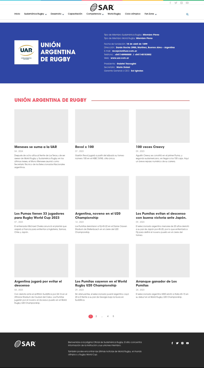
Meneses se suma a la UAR (35, 147)
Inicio (17, 14)
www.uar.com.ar (120, 58)
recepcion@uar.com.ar (124, 51)
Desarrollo (56, 14)
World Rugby (114, 14)
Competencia (93, 14)
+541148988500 (123, 55)
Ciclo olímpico (132, 14)
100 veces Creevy (150, 147)
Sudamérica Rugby (34, 14)
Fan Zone (149, 14)
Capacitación (75, 14)
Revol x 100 (84, 147)
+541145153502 (143, 55)
